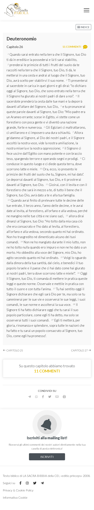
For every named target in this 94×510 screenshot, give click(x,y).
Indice (83, 27)
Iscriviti (47, 456)
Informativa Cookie (15, 497)
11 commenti (47, 371)
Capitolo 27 (81, 350)
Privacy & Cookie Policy (18, 490)
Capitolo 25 (13, 350)
